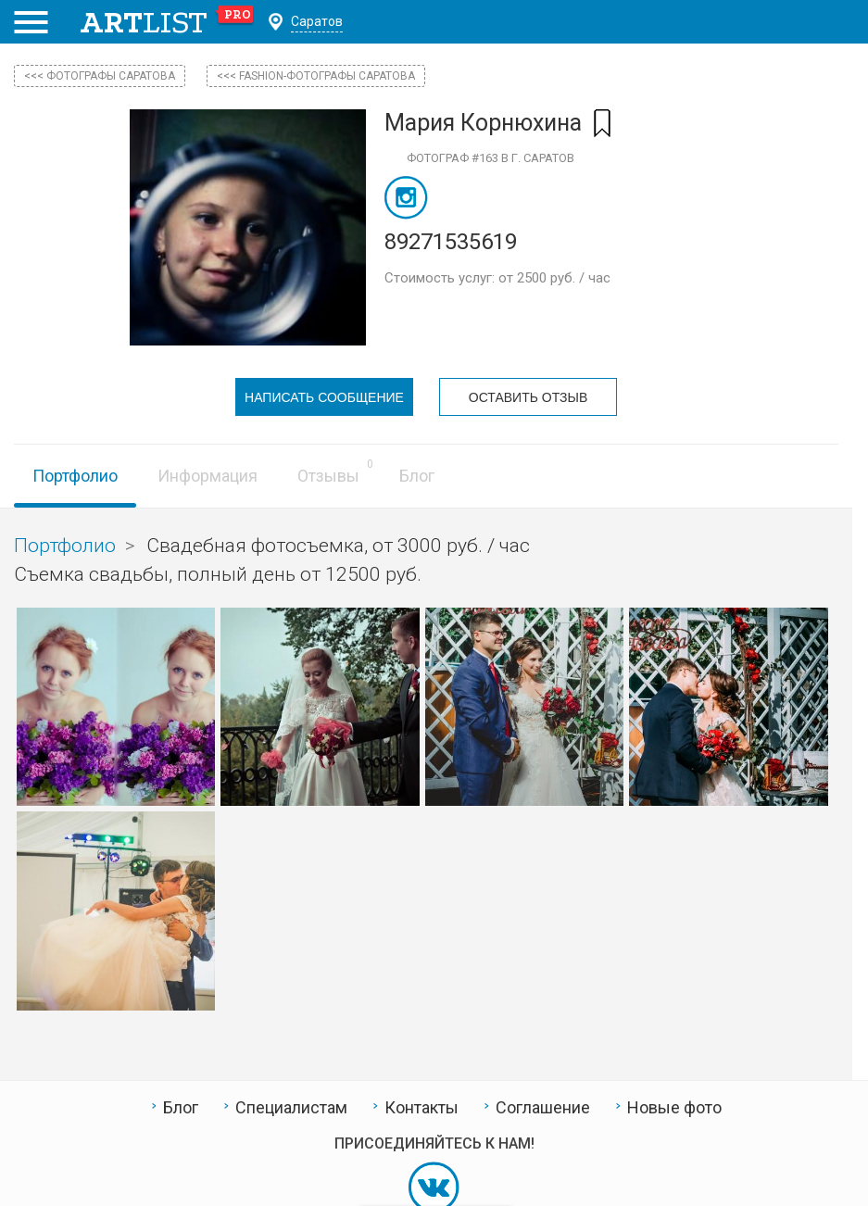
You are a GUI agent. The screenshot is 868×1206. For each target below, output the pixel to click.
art (167, 22)
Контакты (421, 1107)
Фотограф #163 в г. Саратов (490, 158)
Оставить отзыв (528, 397)
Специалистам (291, 1107)
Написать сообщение (324, 397)
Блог (416, 475)
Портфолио (75, 475)
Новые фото (674, 1107)
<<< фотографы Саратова (99, 75)
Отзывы (328, 475)
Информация (207, 475)
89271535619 (450, 242)
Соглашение (543, 1107)
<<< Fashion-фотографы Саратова (316, 75)
